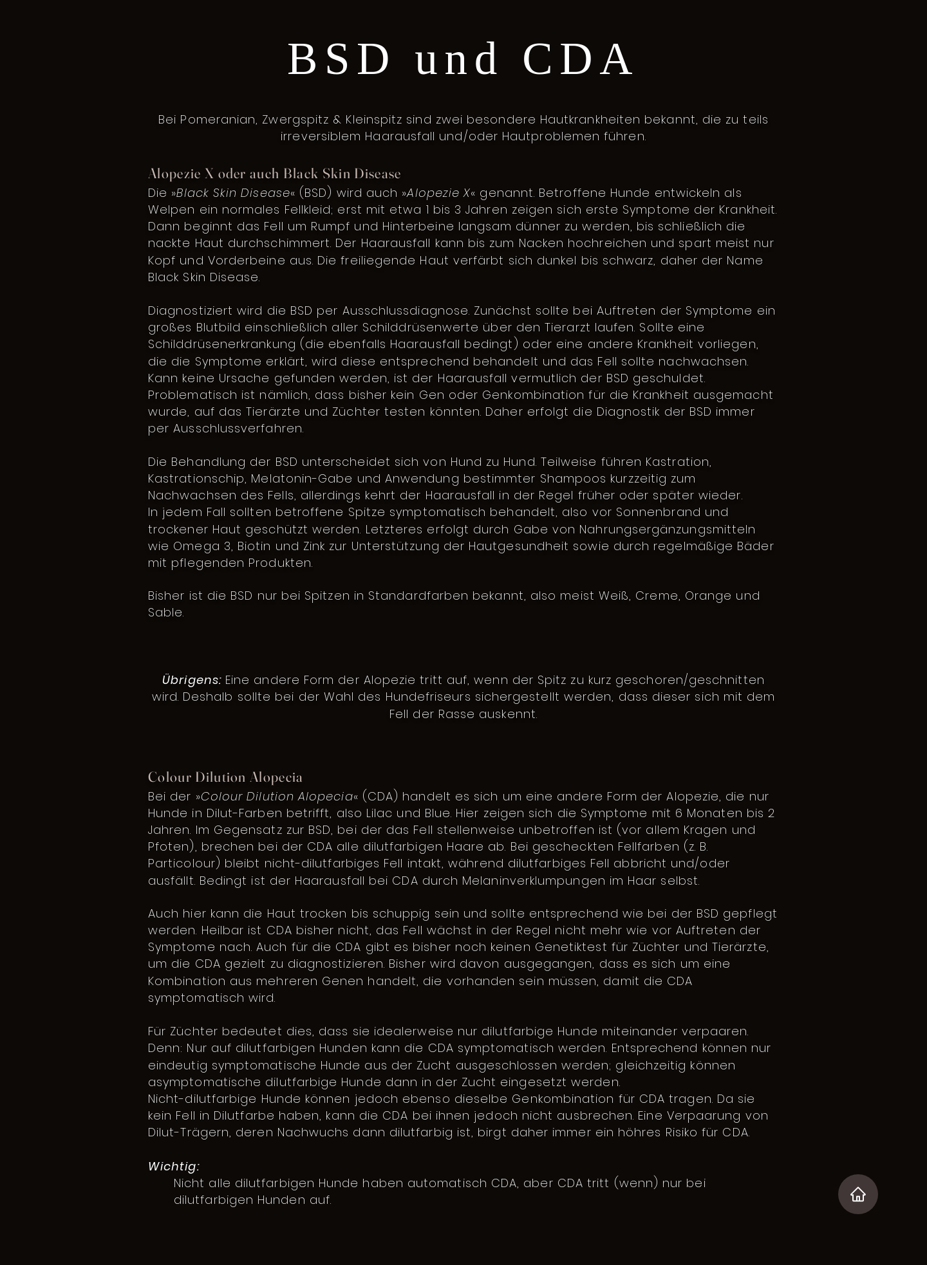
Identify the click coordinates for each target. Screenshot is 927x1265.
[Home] (858, 1194)
